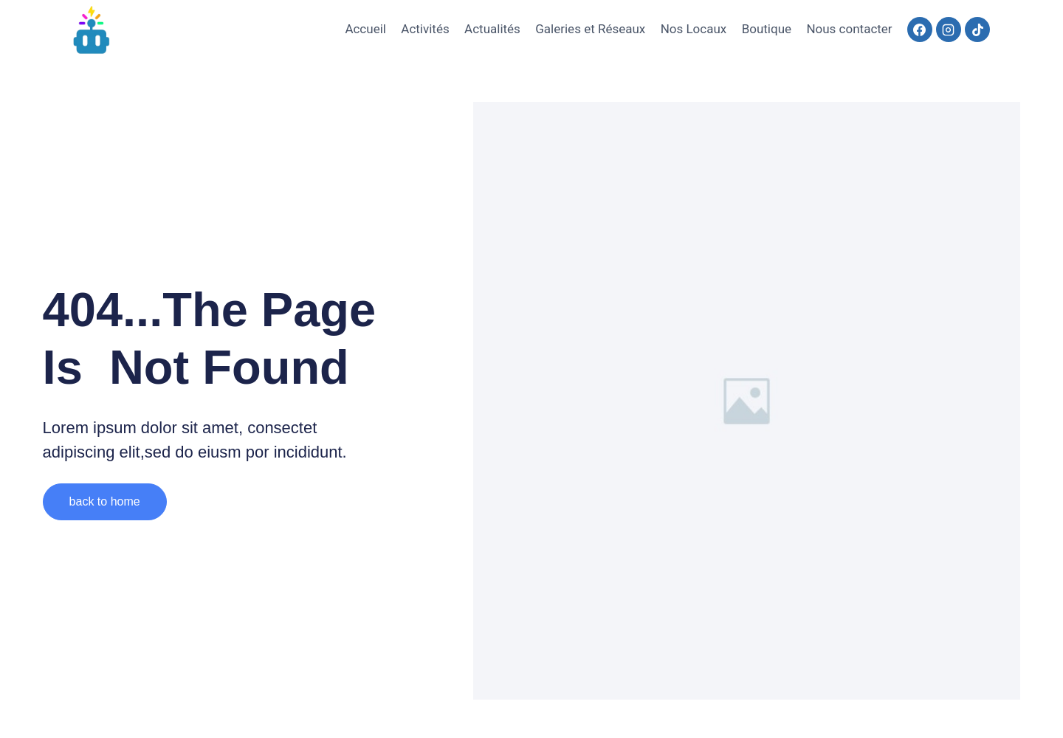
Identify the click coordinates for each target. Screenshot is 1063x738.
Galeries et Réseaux (590, 28)
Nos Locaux (694, 28)
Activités (425, 28)
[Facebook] (919, 29)
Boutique (766, 28)
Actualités (492, 28)
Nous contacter (849, 28)
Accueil (365, 28)
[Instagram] (948, 29)
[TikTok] (977, 29)
